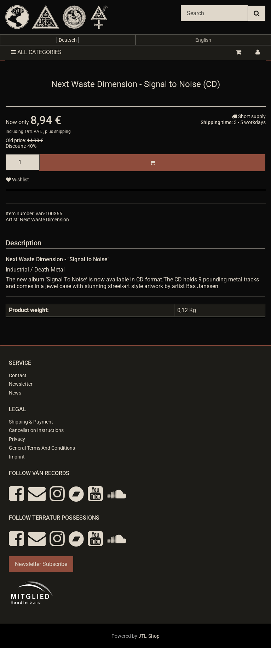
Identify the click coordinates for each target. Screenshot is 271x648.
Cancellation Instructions (36, 430)
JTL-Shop (149, 636)
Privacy (17, 439)
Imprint (17, 457)
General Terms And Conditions (42, 448)
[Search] (214, 13)
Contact (18, 375)
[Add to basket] (152, 162)
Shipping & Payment (31, 422)
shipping (62, 131)
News (15, 393)
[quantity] (23, 162)
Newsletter (21, 384)
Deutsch (68, 40)
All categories (36, 52)
